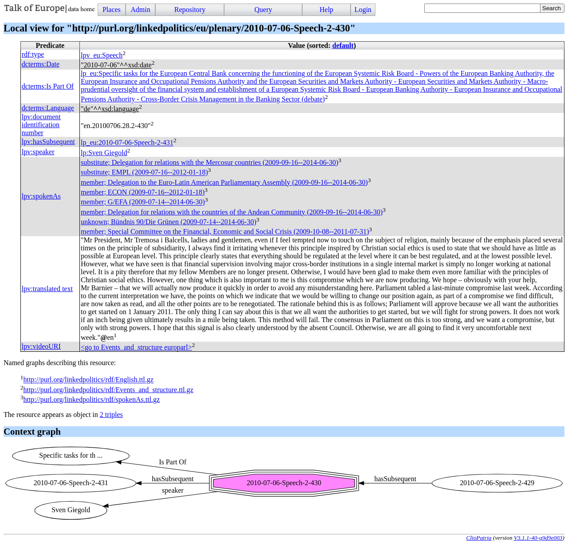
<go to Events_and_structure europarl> (136, 347)
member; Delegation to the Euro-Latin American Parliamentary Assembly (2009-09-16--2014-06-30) (224, 182)
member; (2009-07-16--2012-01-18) (143, 192)
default (343, 45)
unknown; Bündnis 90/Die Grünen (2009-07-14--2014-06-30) (168, 222)
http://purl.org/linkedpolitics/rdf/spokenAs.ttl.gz (91, 399)
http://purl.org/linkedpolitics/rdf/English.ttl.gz (88, 380)
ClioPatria (479, 537)
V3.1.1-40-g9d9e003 (538, 537)
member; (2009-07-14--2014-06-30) (143, 202)
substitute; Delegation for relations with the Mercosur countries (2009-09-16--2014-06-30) (209, 162)
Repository (189, 9)
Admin (140, 9)
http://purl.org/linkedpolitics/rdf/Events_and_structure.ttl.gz (108, 389)
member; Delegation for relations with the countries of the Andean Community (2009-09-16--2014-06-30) (232, 212)
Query (263, 9)
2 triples (111, 414)
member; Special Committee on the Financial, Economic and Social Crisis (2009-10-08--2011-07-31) (225, 232)
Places (112, 9)
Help (326, 9)
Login (363, 9)
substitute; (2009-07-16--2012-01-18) (144, 172)
